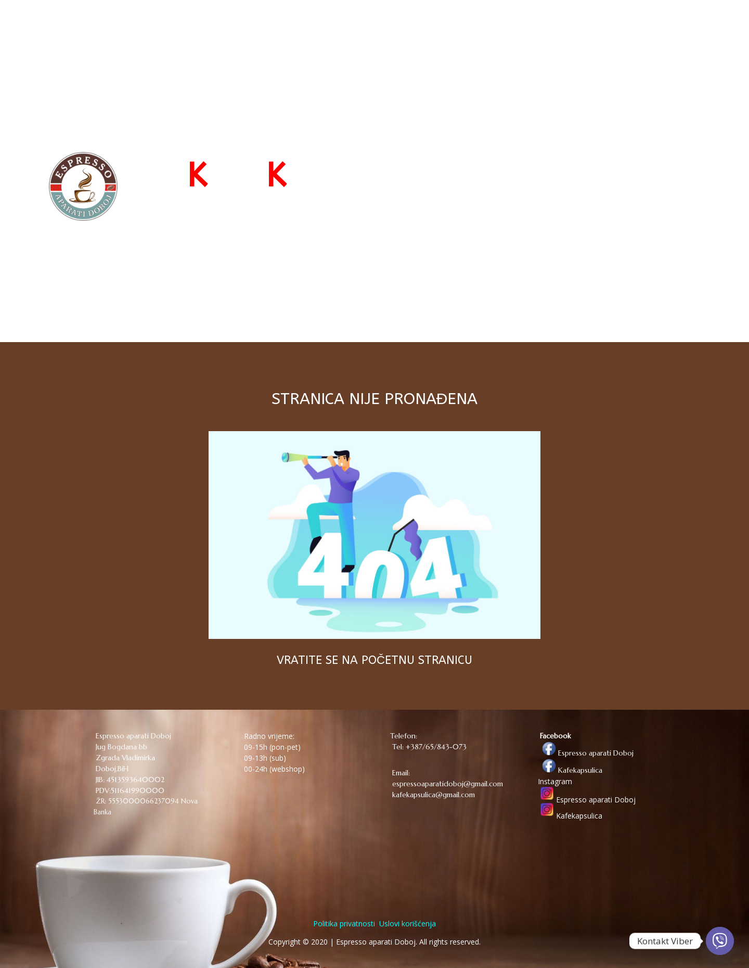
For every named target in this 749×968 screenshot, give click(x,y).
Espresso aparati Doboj (586, 753)
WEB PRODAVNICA (504, 27)
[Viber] (720, 941)
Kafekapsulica (570, 770)
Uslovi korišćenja (406, 923)
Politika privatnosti (344, 923)
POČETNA (437, 27)
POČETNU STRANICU (416, 660)
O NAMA (578, 27)
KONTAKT (625, 27)
